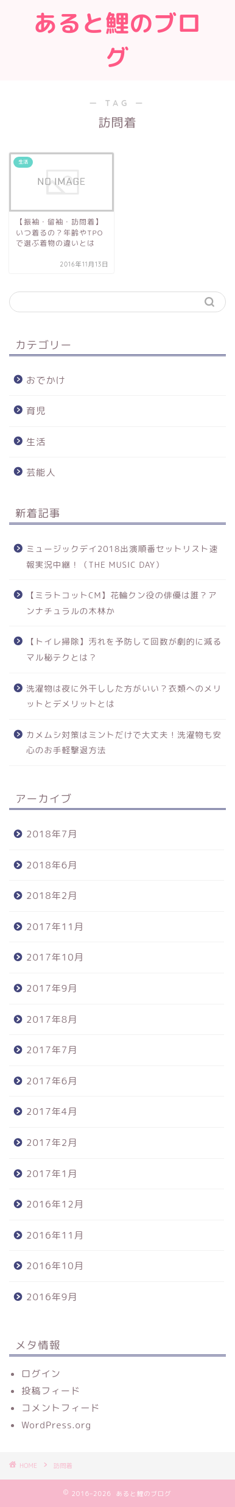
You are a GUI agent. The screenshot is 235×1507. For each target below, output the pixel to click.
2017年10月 (55, 957)
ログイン (41, 1373)
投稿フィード (50, 1390)
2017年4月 (51, 1111)
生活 (36, 441)
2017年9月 (51, 988)
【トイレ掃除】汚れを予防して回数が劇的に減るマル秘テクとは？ (124, 649)
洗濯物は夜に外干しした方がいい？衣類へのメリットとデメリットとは (124, 696)
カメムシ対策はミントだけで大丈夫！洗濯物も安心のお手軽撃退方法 (124, 742)
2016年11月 (55, 1235)
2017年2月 (51, 1142)
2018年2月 (51, 895)
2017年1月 (51, 1173)
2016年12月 (55, 1204)
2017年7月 (51, 1049)
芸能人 (41, 472)
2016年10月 (55, 1265)
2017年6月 (51, 1081)
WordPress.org (56, 1425)
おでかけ (46, 380)
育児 (36, 410)
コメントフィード (60, 1407)
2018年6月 (51, 865)
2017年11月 (55, 926)
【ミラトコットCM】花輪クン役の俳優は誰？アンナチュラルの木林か (121, 603)
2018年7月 (51, 834)
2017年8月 (51, 1019)
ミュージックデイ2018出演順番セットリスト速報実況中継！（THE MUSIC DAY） (122, 556)
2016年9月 (51, 1296)
